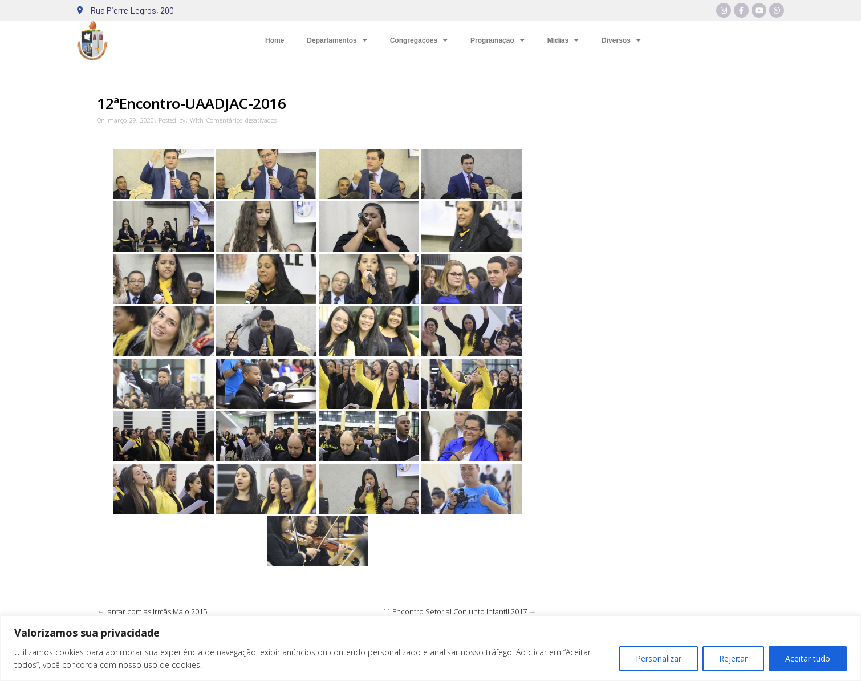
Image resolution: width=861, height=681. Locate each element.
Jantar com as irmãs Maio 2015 (156, 611)
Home (274, 40)
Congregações (419, 40)
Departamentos (337, 40)
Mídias (563, 40)
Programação (497, 40)
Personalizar (658, 658)
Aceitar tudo (807, 658)
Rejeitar (733, 658)
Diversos (621, 40)
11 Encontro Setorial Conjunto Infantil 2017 (455, 611)
